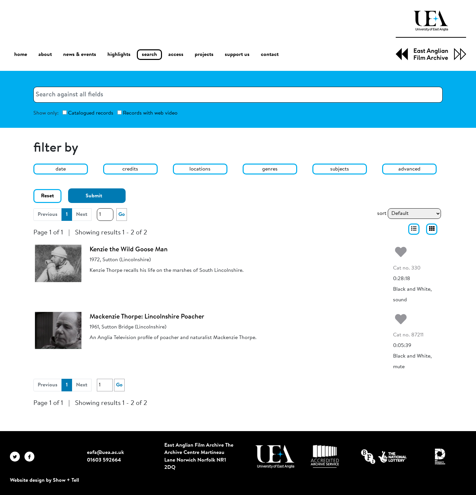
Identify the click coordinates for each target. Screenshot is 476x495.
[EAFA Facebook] (31, 456)
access (176, 54)
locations (200, 169)
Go (121, 214)
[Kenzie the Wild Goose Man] (58, 263)
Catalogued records (87, 113)
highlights (119, 54)
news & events (79, 54)
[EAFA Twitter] (17, 456)
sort (381, 213)
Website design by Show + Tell (44, 480)
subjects (339, 169)
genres (270, 169)
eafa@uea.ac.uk (105, 452)
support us (237, 54)
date (61, 169)
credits (130, 169)
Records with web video (147, 113)
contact (270, 54)
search (149, 54)
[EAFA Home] (431, 35)
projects (204, 54)
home (20, 54)
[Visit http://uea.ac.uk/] (275, 456)
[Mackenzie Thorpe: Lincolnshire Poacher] (58, 330)
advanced (409, 169)
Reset (47, 196)
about (45, 54)
